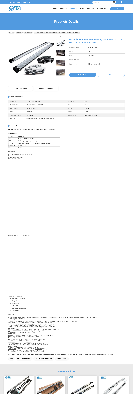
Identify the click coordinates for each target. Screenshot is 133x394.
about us (63, 9)
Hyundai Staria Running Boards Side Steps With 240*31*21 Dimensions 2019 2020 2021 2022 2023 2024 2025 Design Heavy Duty (50, 286)
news (82, 9)
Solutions (65, 363)
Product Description (46, 88)
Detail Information (20, 88)
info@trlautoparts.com (17, 360)
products (73, 9)
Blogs (64, 359)
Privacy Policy (12, 392)
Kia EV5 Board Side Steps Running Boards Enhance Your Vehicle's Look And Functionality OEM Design (82, 286)
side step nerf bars (23, 238)
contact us (101, 9)
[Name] (114, 2)
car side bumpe (62, 238)
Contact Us (65, 366)
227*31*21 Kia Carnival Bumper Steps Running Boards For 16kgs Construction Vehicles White (114, 286)
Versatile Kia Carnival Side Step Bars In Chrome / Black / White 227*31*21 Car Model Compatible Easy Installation (19, 286)
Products (18, 32)
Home (55, 9)
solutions (90, 9)
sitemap (19, 392)
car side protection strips (43, 238)
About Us (65, 352)
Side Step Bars (28, 32)
